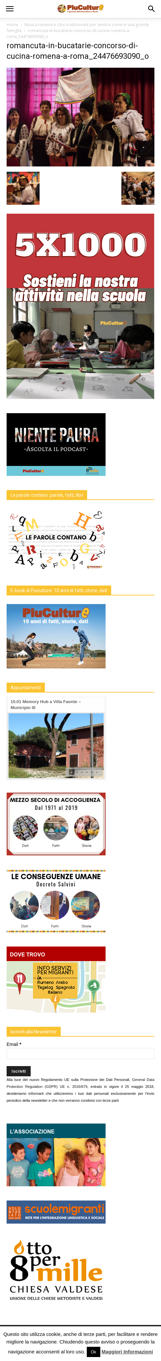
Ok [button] (93, 1351)
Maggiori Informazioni (127, 1351)
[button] (152, 9)
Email (14, 1044)
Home (12, 24)
